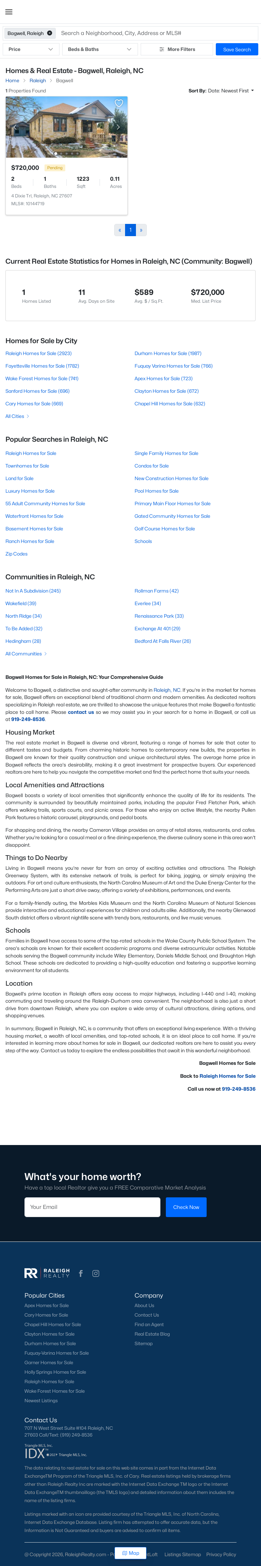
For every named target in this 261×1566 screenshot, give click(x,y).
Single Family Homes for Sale (166, 453)
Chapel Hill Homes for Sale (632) (170, 403)
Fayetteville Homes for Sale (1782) (42, 366)
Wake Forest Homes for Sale (54, 1391)
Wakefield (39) (20, 603)
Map (130, 1553)
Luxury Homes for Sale (30, 491)
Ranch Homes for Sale (29, 541)
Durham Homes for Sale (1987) (168, 353)
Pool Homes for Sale (157, 491)
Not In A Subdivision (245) (33, 591)
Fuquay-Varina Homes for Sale (56, 1353)
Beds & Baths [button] (100, 49)
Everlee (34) (148, 603)
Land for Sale (19, 478)
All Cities (17, 416)
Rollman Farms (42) (157, 591)
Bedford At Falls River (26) (163, 641)
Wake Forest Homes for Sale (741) (42, 378)
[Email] (92, 1207)
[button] (9, 12)
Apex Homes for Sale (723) (164, 378)
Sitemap (144, 1343)
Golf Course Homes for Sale (165, 528)
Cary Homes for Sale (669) (34, 403)
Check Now (186, 1207)
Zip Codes (16, 554)
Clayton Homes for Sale (49, 1334)
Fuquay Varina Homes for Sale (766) (174, 366)
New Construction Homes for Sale (172, 478)
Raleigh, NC (167, 690)
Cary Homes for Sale (46, 1315)
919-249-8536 (239, 1089)
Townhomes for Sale (27, 466)
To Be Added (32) (23, 628)
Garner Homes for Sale (48, 1362)
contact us (81, 712)
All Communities (26, 653)
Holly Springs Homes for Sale (55, 1372)
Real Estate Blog (152, 1334)
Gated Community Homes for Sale (172, 516)
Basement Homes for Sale (34, 528)
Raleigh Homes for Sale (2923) (38, 353)
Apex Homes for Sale (46, 1305)
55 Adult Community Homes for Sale (45, 503)
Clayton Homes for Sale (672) (167, 391)
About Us (144, 1305)
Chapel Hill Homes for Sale (52, 1324)
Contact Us (147, 1315)
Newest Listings (41, 1400)
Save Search (237, 49)
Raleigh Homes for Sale (30, 453)
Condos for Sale (152, 466)
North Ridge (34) (23, 616)
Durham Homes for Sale (50, 1343)
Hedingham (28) (23, 641)
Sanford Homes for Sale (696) (37, 391)
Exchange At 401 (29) (157, 628)
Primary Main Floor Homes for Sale (173, 503)
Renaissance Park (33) (159, 616)
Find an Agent (149, 1324)
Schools (143, 541)
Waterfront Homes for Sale (34, 516)
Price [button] (31, 49)
